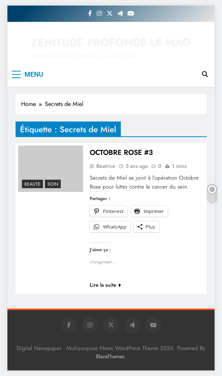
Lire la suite (105, 285)
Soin (52, 184)
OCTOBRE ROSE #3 (121, 152)
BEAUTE (32, 184)
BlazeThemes (110, 356)
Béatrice (105, 166)
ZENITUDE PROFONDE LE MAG (111, 42)
